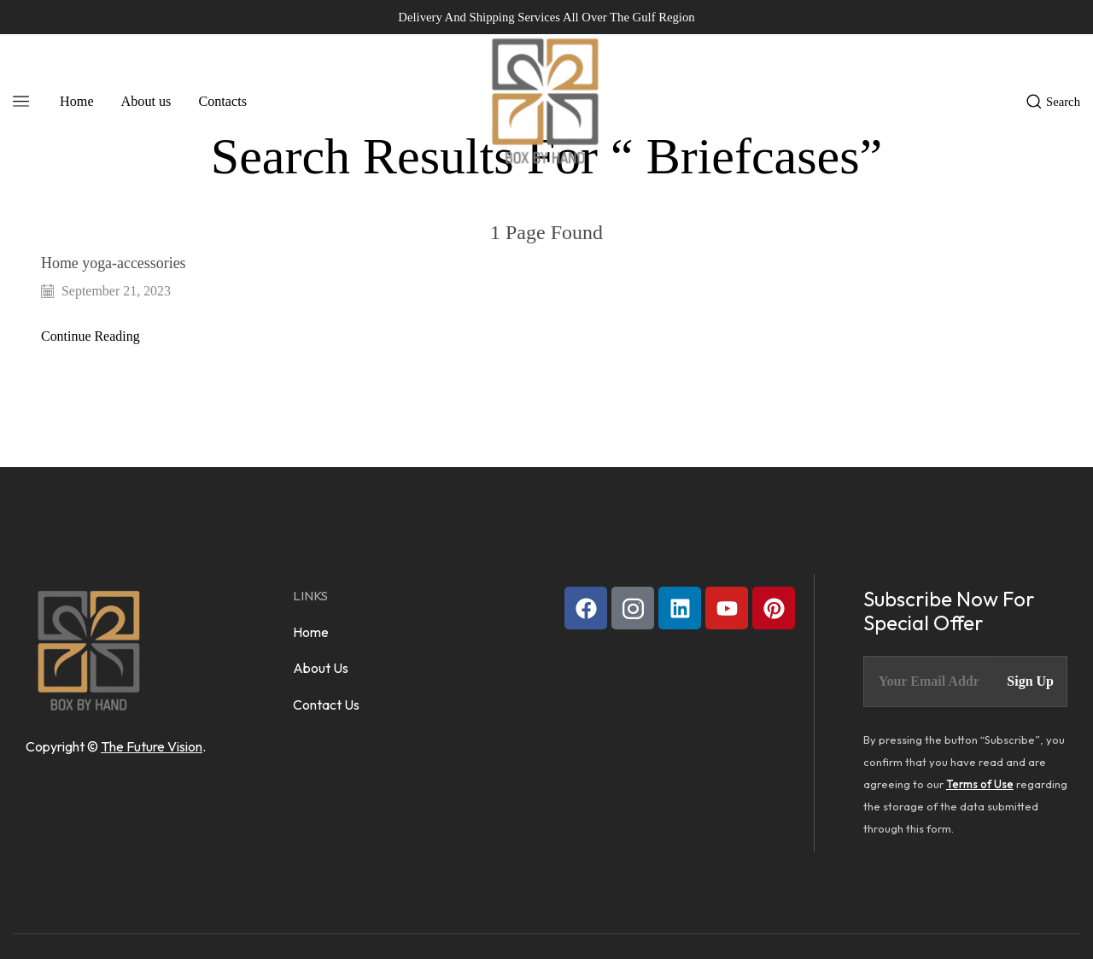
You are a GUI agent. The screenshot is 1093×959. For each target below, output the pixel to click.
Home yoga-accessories (114, 263)
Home (76, 101)
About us (146, 101)
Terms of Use (980, 784)
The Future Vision (151, 746)
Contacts (222, 101)
